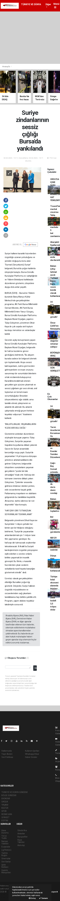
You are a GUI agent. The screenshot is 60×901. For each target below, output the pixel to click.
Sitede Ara (22, 830)
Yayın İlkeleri (6, 754)
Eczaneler (5, 847)
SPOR (4, 811)
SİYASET (5, 817)
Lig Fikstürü (6, 850)
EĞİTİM (4, 820)
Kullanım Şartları (32, 751)
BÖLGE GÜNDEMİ (8, 795)
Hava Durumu (5, 831)
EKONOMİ (5, 798)
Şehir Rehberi (4, 866)
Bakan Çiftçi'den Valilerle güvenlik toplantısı (54, 505)
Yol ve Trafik (4, 837)
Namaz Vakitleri (4, 842)
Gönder (36, 668)
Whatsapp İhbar (32, 754)
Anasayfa (6, 66)
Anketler (21, 833)
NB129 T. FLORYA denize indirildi (53, 544)
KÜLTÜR (4, 808)
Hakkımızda (6, 751)
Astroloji (21, 845)
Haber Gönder (31, 757)
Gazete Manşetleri (6, 871)
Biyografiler (22, 837)
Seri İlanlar (6, 861)
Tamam (43, 898)
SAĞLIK (4, 802)
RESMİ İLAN (6, 814)
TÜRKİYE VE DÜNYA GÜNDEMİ (14, 792)
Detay (32, 898)
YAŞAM (4, 805)
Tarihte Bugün (4, 854)
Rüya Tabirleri (20, 841)
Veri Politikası (7, 757)
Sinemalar (5, 858)
